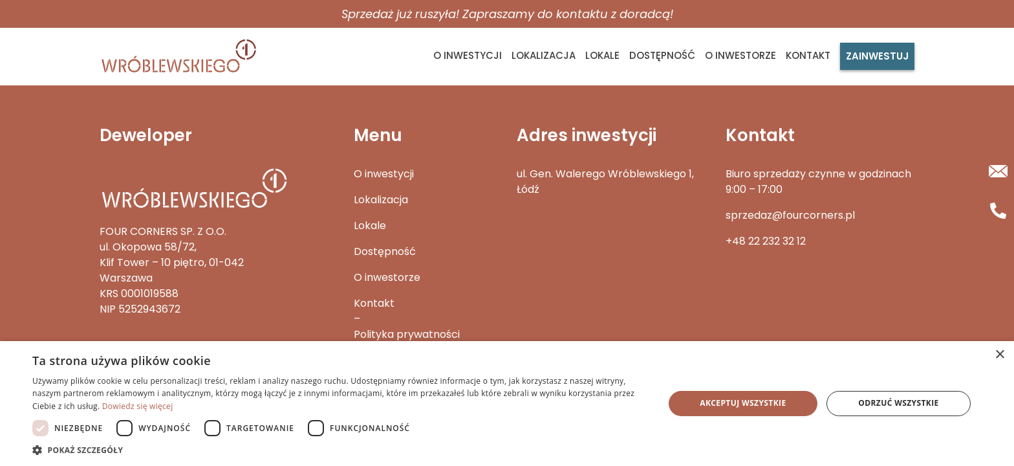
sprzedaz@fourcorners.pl (790, 215)
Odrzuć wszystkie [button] (898, 402)
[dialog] (507, 403)
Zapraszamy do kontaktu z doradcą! (567, 14)
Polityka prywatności (407, 334)
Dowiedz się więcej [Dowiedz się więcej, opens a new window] (137, 406)
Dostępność (662, 55)
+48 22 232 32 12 (766, 241)
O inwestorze (740, 55)
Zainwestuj (877, 56)
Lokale (602, 55)
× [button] (999, 355)
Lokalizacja (544, 55)
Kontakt (808, 55)
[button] (338, 449)
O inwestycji (467, 55)
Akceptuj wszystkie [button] (743, 402)
